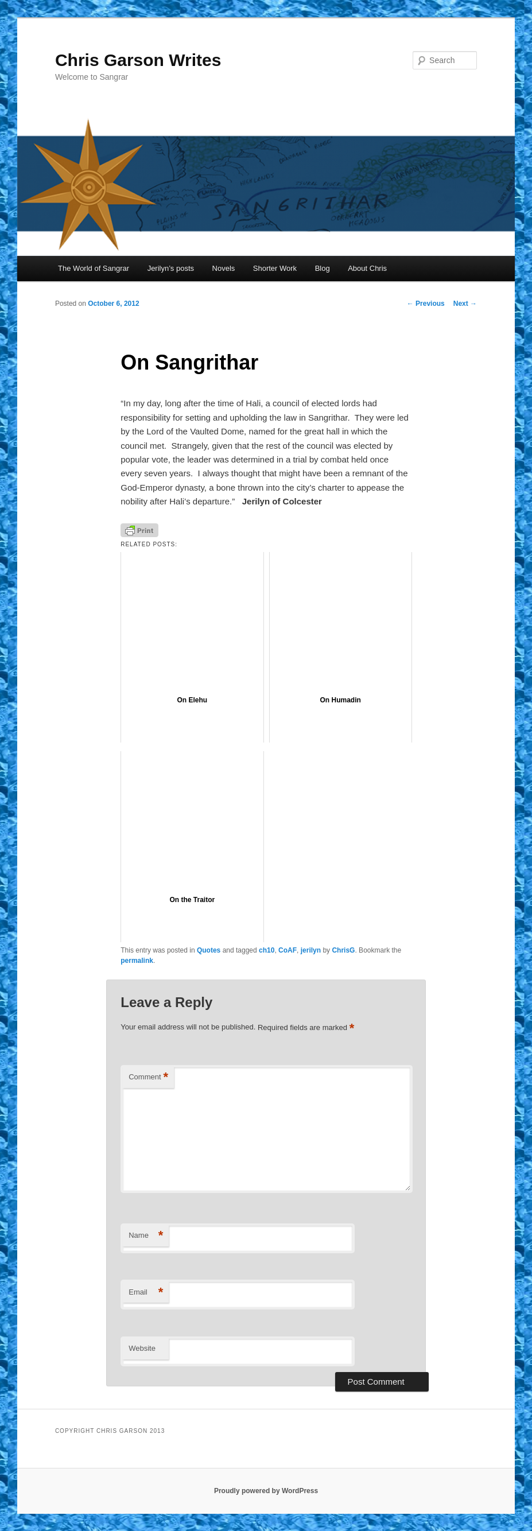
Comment (148, 1077)
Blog (322, 268)
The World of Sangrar (93, 268)
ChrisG (343, 950)
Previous (426, 304)
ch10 (266, 950)
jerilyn (311, 950)
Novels (223, 268)
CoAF (287, 950)
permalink (137, 961)
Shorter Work (275, 268)
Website (142, 1348)
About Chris (367, 268)
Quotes (208, 950)
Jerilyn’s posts (170, 268)
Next (465, 304)
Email (146, 1292)
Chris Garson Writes (138, 59)
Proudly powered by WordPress (266, 1491)
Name (146, 1235)
